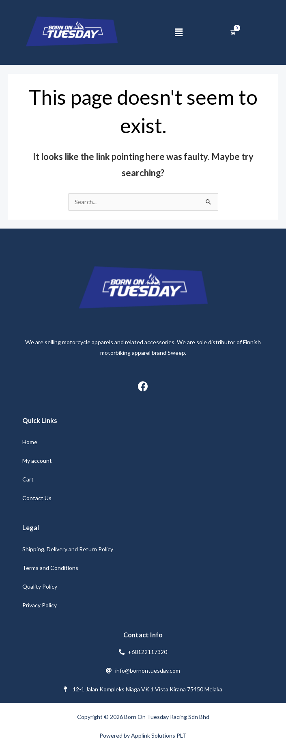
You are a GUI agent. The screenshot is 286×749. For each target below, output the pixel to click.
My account (37, 460)
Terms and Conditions (50, 567)
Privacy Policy (39, 605)
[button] (178, 32)
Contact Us (37, 497)
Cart (28, 479)
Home (29, 441)
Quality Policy (39, 586)
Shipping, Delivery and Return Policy (67, 549)
